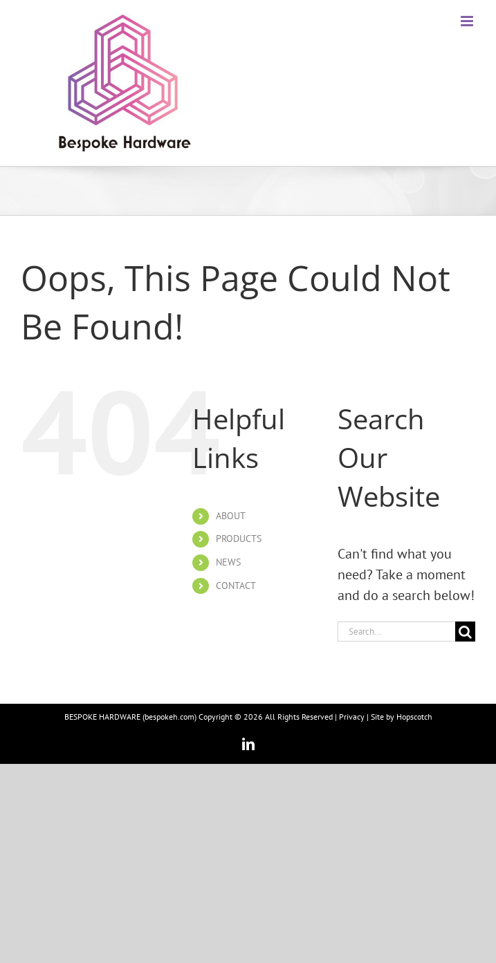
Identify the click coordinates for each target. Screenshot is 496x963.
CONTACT (236, 585)
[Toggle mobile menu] (468, 21)
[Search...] (396, 631)
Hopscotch (414, 716)
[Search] (465, 631)
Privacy (352, 716)
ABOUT (231, 515)
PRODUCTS (238, 538)
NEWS (228, 562)
